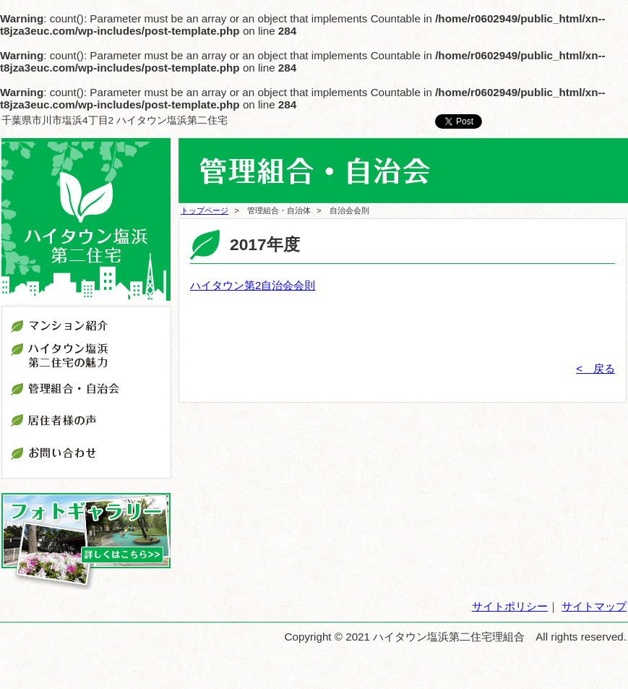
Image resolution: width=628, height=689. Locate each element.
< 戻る (595, 368)
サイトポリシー (510, 606)
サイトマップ (594, 606)
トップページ (204, 210)
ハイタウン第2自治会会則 (252, 285)
